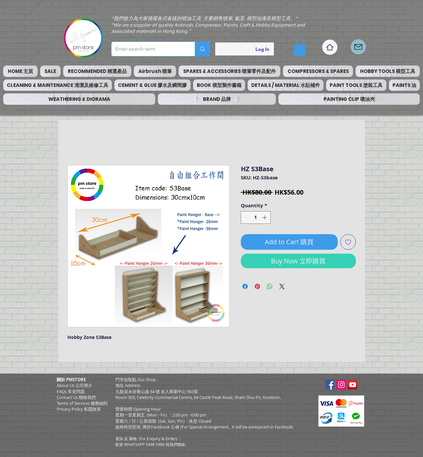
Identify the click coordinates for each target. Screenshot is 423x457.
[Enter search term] (148, 49)
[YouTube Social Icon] (353, 385)
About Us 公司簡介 (74, 385)
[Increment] (265, 217)
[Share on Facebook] (245, 286)
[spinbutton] (255, 217)
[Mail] (358, 46)
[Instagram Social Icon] (341, 385)
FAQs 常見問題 (71, 391)
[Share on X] (282, 286)
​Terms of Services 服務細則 (82, 403)
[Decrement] (246, 217)
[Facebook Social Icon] (330, 385)
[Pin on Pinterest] (257, 286)
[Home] (329, 47)
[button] (299, 47)
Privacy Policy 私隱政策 (79, 409)
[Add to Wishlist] (348, 242)
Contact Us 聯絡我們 (76, 397)
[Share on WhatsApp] (270, 286)
